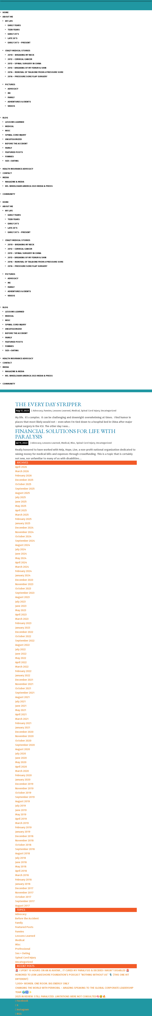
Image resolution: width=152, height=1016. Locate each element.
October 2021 (23, 688)
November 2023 (24, 584)
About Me (8, 16)
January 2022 (22, 675)
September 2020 (25, 744)
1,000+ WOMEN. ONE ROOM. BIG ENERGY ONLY (42, 983)
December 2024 (24, 527)
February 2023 (23, 623)
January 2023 (22, 627)
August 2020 (22, 749)
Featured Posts (14, 152)
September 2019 (25, 797)
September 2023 (24, 592)
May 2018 (20, 866)
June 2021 (20, 705)
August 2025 (22, 492)
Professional (22, 948)
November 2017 (24, 892)
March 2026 (22, 471)
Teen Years (14, 29)
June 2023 (20, 605)
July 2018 (20, 857)
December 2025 (24, 479)
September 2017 (25, 901)
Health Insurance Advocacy (18, 169)
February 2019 (23, 827)
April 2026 (21, 466)
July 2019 (20, 805)
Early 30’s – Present (19, 42)
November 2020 (24, 736)
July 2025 (20, 497)
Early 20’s (13, 34)
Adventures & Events (19, 101)
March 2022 (22, 666)
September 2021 (24, 692)
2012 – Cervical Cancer (20, 59)
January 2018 (22, 883)
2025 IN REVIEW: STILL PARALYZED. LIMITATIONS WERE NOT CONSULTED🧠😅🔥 (60, 996)
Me (9, 93)
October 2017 (23, 896)
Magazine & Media (14, 182)
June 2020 (21, 757)
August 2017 (22, 905)
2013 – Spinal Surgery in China (24, 63)
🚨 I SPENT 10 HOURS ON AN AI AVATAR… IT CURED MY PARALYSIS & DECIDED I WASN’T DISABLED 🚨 (72, 970)
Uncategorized (13, 139)
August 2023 (22, 597)
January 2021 (22, 727)
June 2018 (21, 862)
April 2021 (21, 714)
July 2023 (20, 601)
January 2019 (22, 831)
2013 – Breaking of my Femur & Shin (27, 68)
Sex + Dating (12, 161)
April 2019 (21, 818)
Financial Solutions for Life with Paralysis (65, 434)
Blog (5, 117)
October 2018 (23, 844)
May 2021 (20, 710)
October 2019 (23, 792)
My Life (9, 21)
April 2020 (21, 766)
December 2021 (24, 679)
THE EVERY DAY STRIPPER (48, 404)
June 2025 (21, 501)
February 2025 (23, 519)
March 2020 (22, 771)
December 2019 (24, 783)
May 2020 (20, 762)
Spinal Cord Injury (15, 135)
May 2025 (20, 505)
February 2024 (23, 571)
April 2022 (21, 662)
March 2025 (22, 514)
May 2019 (20, 814)
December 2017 (24, 888)
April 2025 (21, 510)
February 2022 (23, 671)
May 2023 (20, 610)
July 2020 (20, 753)
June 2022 (20, 653)
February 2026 (23, 475)
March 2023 (22, 618)
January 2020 (22, 779)
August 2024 (22, 545)
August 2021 (22, 697)
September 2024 (25, 540)
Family (11, 97)
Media (6, 177)
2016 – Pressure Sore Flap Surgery (27, 76)
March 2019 (22, 823)
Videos (11, 106)
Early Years (14, 25)
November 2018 (24, 840)
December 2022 (24, 632)
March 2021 (22, 718)
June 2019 (21, 810)
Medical (9, 126)
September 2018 (25, 849)
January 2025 (22, 523)
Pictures (10, 84)
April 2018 (21, 870)
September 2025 (25, 488)
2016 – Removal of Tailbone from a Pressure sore (35, 72)
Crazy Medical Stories (17, 50)
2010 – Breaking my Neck (21, 55)
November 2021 (24, 684)
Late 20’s (12, 38)
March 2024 (22, 566)
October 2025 (23, 484)
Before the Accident (16, 143)
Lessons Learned (14, 122)
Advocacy (13, 89)
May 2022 (20, 658)
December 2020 (24, 731)
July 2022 (20, 649)
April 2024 (21, 562)
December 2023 (24, 579)
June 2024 (21, 553)
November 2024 (24, 532)
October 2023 (23, 588)
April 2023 (21, 614)
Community (9, 194)
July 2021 (20, 701)
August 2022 (22, 644)
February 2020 (23, 775)
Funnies (9, 156)
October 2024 (23, 536)
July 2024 (20, 549)
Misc (7, 130)
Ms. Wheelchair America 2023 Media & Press (29, 186)
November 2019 (24, 788)
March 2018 (22, 875)
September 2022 (24, 640)
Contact (7, 173)
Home (5, 12)
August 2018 (22, 853)
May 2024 (20, 558)
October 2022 (23, 636)
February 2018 (23, 879)
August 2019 (22, 801)
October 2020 (23, 740)
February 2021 (23, 723)
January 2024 (22, 575)
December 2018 (24, 836)
